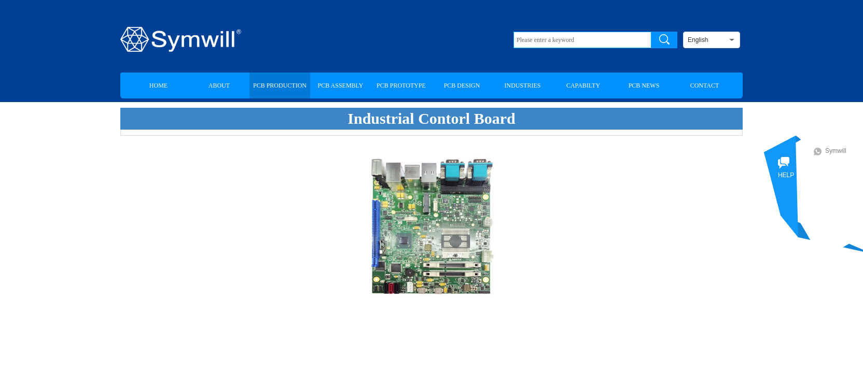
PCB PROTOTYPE (401, 85)
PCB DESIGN (462, 85)
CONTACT (704, 85)
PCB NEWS (644, 85)
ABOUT (219, 85)
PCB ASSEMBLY (341, 85)
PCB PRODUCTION (280, 85)
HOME (158, 85)
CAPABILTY (583, 85)
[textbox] (582, 40)
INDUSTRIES (522, 85)
